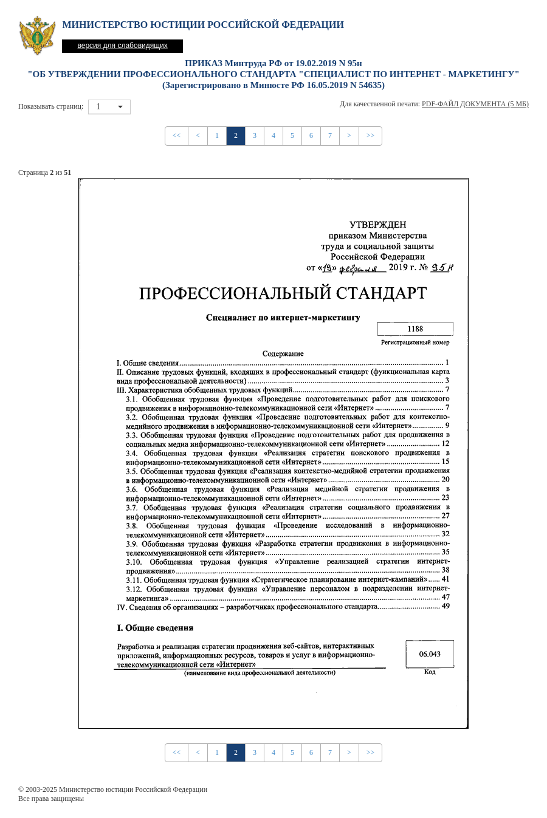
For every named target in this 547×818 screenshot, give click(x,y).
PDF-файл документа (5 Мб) (475, 104)
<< (177, 135)
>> (370, 135)
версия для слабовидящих (122, 45)
